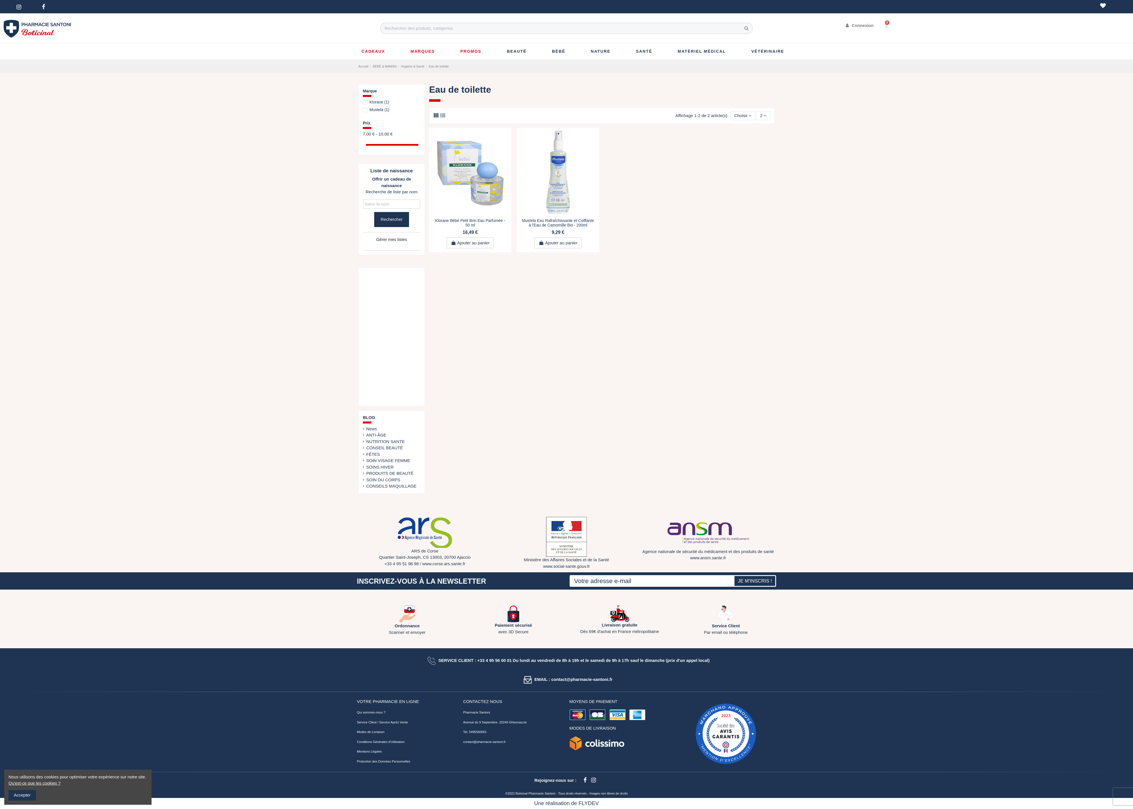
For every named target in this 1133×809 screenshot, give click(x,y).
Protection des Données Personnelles (383, 761)
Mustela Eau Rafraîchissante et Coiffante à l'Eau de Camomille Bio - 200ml (558, 223)
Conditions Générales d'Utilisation (381, 742)
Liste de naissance (391, 170)
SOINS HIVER (380, 467)
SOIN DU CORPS (383, 479)
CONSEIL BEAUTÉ (384, 447)
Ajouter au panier (470, 242)
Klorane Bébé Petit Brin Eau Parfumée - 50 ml (470, 223)
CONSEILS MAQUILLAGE (391, 486)
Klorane (379, 102)
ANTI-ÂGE (376, 435)
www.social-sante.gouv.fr (566, 566)
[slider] (365, 144)
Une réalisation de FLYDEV (566, 803)
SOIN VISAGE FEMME (388, 460)
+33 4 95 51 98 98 (401, 563)
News (371, 428)
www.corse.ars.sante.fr (443, 563)
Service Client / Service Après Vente (382, 722)
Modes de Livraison (371, 732)
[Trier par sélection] (743, 115)
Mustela (379, 109)
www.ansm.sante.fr (708, 557)
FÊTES (373, 454)
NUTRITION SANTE (385, 441)
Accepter (22, 795)
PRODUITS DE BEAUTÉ (390, 473)
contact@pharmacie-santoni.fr (484, 742)
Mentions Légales (369, 751)
